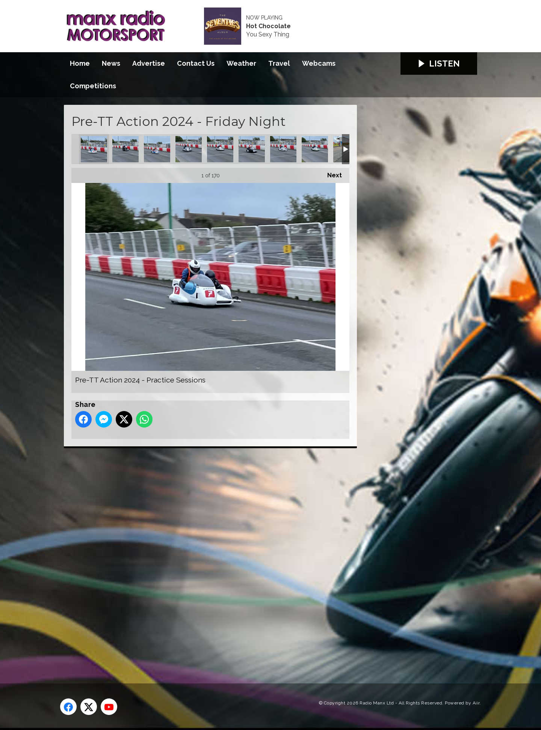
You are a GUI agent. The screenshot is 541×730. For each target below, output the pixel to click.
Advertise (148, 63)
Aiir (476, 703)
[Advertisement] (205, 557)
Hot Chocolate (268, 26)
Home (80, 63)
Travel (279, 63)
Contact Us (196, 63)
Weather (241, 63)
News (111, 63)
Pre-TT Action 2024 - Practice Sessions (94, 149)
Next (331, 173)
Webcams (318, 63)
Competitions (93, 86)
